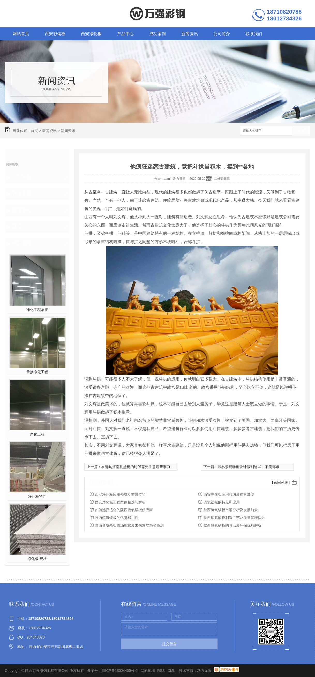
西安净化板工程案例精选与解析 (120, 502)
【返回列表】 (281, 482)
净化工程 (37, 434)
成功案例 (157, 34)
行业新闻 (22, 194)
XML (172, 670)
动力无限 (204, 670)
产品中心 (125, 34)
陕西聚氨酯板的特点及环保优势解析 (232, 525)
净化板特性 (37, 496)
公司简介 (221, 34)
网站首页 (21, 34)
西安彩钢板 (55, 34)
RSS (161, 670)
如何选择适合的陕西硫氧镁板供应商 (124, 510)
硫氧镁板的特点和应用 (222, 502)
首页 (34, 131)
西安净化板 (91, 34)
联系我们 (253, 34)
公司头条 (22, 177)
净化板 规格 (37, 559)
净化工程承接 (37, 310)
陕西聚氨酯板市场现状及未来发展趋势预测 (129, 525)
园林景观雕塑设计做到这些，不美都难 (248, 467)
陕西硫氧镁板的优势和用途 (116, 518)
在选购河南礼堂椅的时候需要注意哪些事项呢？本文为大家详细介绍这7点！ (162, 467)
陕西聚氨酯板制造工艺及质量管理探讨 (234, 518)
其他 (17, 227)
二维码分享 (222, 179)
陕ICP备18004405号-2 (120, 670)
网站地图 (148, 670)
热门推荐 (22, 243)
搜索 (301, 131)
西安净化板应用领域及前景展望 (120, 494)
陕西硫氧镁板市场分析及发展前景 (231, 510)
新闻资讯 (189, 34)
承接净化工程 (37, 372)
